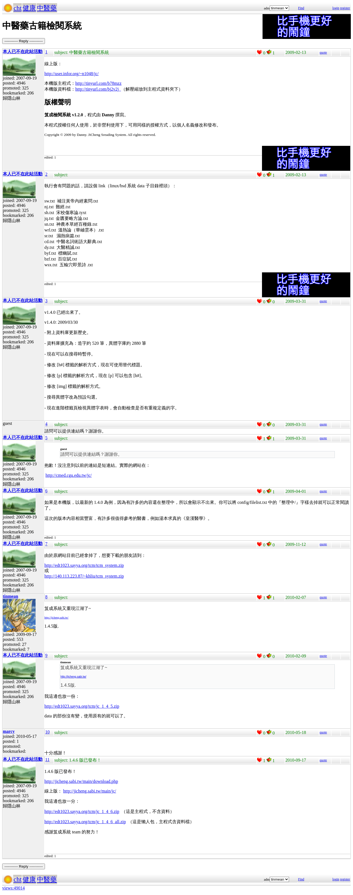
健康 (29, 8)
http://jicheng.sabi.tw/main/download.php (81, 781)
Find (301, 8)
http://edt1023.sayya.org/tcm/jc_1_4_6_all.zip (85, 821)
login (335, 8)
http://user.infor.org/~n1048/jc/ (71, 73)
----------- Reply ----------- (23, 41)
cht (18, 8)
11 (47, 759)
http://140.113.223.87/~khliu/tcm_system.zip (84, 576)
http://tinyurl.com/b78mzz (98, 83)
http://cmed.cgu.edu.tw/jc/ (69, 475)
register (345, 8)
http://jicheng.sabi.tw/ (56, 617)
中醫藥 (47, 8)
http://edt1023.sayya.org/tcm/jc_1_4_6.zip (81, 811)
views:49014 (13, 888)
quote (323, 52)
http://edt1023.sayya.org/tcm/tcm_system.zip (84, 565)
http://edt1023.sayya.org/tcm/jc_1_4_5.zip (81, 706)
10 (47, 732)
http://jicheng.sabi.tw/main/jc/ (89, 791)
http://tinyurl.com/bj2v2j (98, 89)
